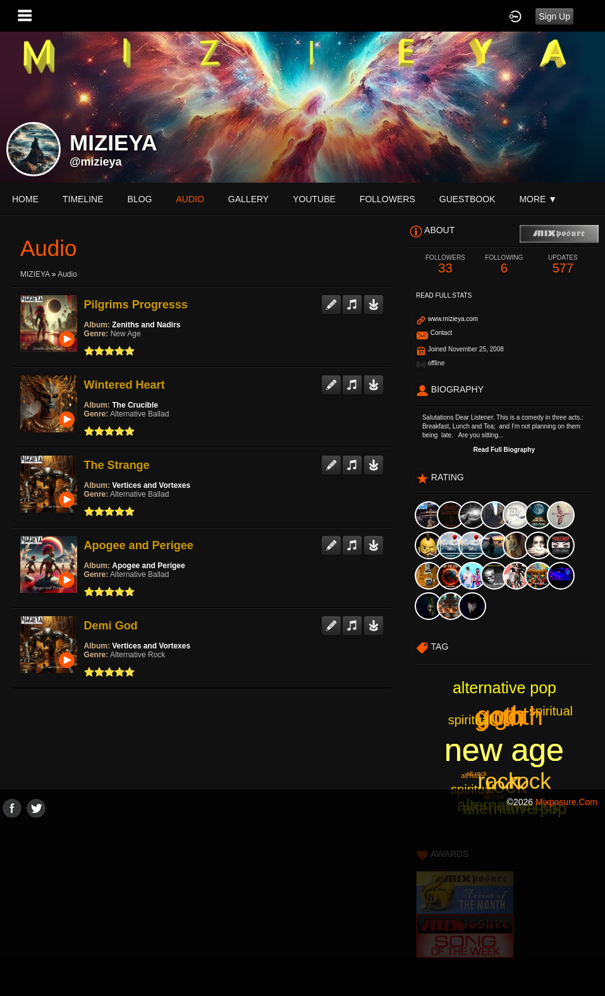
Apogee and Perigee (138, 545)
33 (445, 264)
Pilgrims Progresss (136, 304)
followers (387, 199)
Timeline (83, 199)
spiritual (551, 711)
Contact (441, 332)
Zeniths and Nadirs (146, 324)
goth (498, 717)
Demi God (111, 625)
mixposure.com (566, 802)
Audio (67, 274)
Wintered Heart (124, 385)
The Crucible (135, 405)
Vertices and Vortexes (151, 485)
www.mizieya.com (453, 318)
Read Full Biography (504, 449)
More (538, 199)
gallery (248, 199)
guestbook (467, 199)
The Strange (117, 465)
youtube (314, 199)
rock (506, 785)
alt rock (477, 773)
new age (504, 750)
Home (25, 199)
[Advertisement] (302, 906)
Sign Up (554, 16)
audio (190, 199)
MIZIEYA (34, 274)
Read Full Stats (444, 295)
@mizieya (96, 161)
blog (140, 199)
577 (563, 264)
